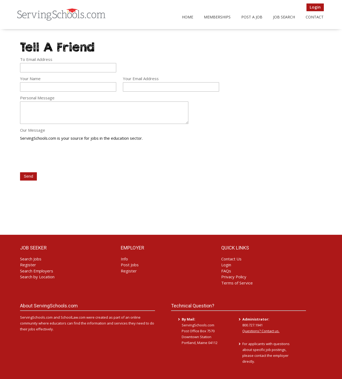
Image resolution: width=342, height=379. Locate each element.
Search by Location (37, 276)
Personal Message (37, 97)
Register (28, 264)
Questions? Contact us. (260, 331)
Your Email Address (141, 78)
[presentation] (60, 157)
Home (187, 16)
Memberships (217, 16)
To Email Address (36, 59)
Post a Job (251, 16)
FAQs (226, 270)
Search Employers (36, 270)
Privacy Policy (233, 276)
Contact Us (231, 258)
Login (315, 7)
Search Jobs (30, 258)
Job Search (284, 16)
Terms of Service (237, 283)
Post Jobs (130, 264)
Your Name (30, 78)
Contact (315, 16)
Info (124, 258)
